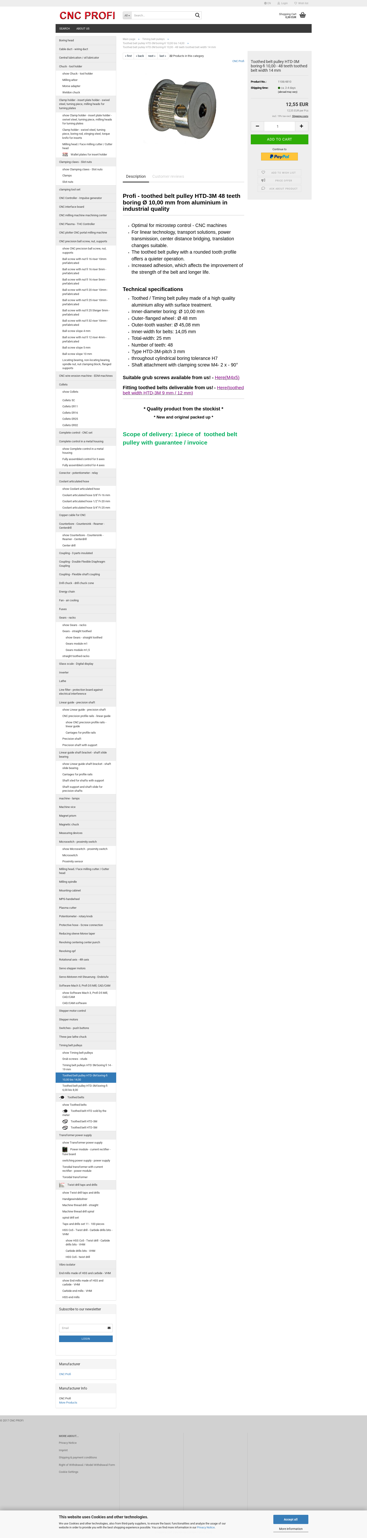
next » (151, 56)
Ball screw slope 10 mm (77, 354)
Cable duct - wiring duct (73, 49)
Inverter (63, 672)
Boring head (66, 40)
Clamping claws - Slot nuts (75, 162)
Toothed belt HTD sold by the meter (84, 1113)
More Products (68, 1402)
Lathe (62, 681)
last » (163, 56)
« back (140, 56)
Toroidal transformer (75, 1177)
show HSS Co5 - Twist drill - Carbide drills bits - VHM (88, 1242)
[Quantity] (279, 126)
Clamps (67, 175)
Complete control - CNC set (75, 432)
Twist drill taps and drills (78, 1185)
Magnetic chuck (69, 824)
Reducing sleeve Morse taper (77, 933)
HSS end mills (71, 1297)
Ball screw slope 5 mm (76, 347)
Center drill (69, 545)
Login (86, 1338)
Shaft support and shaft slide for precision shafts (82, 789)
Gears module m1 (77, 643)
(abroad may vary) (287, 92)
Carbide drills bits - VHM (80, 1250)
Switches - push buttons (74, 1028)
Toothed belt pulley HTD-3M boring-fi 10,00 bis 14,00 (84, 1077)
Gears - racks (67, 617)
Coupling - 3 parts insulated (76, 553)
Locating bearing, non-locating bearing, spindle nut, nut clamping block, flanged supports (86, 364)
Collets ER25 (70, 418)
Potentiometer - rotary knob (76, 916)
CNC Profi (238, 61)
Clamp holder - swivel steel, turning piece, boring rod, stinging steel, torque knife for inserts (86, 134)
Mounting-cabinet (70, 890)
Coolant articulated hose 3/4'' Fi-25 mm (86, 507)
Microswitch (70, 855)
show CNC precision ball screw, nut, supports (84, 250)
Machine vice (67, 807)
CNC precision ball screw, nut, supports (83, 241)
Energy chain (67, 591)
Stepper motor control (72, 1010)
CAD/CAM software (74, 1003)
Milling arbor (69, 80)
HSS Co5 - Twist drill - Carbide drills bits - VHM (87, 1232)
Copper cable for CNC (72, 515)
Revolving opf (67, 951)
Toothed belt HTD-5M (79, 1128)
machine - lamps (69, 798)
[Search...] (127, 15)
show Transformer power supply (82, 1142)
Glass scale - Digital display (76, 663)
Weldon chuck (71, 92)
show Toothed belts (74, 1104)
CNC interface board (71, 206)
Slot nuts (67, 181)
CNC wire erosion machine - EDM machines (86, 375)
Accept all (291, 1519)
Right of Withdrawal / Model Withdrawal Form (87, 1465)
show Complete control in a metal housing (83, 451)
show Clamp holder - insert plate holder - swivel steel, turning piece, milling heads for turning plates (87, 119)
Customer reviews (168, 176)
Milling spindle (68, 881)
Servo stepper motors (72, 968)
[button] (267, 3)
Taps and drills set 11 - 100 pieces (83, 1224)
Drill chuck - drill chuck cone (76, 583)
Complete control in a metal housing (81, 441)
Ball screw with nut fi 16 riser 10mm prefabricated (84, 261)
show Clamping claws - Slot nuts (82, 169)
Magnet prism (67, 815)
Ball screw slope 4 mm (76, 331)
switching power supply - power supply (86, 1160)
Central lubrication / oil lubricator (79, 57)
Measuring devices (71, 833)
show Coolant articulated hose (81, 488)
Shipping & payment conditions (78, 1457)
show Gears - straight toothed (84, 637)
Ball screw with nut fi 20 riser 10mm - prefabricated (85, 292)
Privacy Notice (206, 1527)
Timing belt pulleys (70, 1045)
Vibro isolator (67, 1264)
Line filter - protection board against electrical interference (81, 692)
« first (128, 56)
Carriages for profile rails (81, 732)
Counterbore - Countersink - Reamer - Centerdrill (82, 526)
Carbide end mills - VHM (77, 1290)
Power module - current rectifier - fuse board (86, 1151)
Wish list (301, 3)
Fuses (63, 609)
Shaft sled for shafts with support (83, 780)
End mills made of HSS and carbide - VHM (85, 1273)
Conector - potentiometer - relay (78, 472)
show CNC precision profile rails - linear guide (86, 724)
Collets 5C (68, 400)
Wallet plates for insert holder (84, 155)
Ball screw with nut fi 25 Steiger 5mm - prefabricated (86, 312)
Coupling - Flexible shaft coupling (79, 574)
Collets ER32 (70, 425)
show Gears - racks (74, 625)
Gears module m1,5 (78, 650)
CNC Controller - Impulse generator (80, 198)
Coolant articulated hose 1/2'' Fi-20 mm (86, 501)
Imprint (63, 1450)
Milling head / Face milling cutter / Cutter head (87, 146)
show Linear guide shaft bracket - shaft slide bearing (86, 766)
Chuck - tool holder (70, 66)
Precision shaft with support (79, 745)
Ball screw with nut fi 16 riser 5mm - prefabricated (84, 271)
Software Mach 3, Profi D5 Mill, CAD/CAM (84, 985)
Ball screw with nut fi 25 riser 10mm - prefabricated (85, 302)
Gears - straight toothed (76, 631)
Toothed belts (71, 1097)
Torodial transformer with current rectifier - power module (82, 1169)
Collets (63, 384)
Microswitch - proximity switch (78, 841)
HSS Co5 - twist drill (78, 1257)
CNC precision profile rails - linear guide (86, 716)
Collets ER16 (70, 412)
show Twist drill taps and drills (81, 1192)
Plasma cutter (67, 907)
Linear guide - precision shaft (77, 702)
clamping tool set (69, 189)
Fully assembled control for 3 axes (83, 459)
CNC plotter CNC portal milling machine (83, 232)
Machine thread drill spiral (78, 1211)
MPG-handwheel (69, 899)
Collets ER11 (70, 406)
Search (64, 28)
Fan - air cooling (69, 600)
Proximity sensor (72, 861)
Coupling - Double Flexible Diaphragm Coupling (82, 563)
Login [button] (282, 3)
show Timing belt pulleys (77, 1052)
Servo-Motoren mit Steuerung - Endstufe (84, 976)
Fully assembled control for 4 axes (83, 465)
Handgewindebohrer (74, 1199)
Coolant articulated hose (74, 481)
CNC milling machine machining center (83, 215)
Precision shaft (71, 738)
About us (83, 28)
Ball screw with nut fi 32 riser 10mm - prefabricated (85, 322)
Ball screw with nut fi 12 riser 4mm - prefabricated (84, 339)
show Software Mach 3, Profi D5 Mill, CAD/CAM (85, 995)
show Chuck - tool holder (77, 73)
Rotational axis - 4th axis (74, 959)
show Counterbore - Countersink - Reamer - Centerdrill (83, 537)
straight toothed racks (76, 656)
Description (136, 176)
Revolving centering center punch (79, 942)
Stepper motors (68, 1019)
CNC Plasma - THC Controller (77, 224)
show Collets (70, 391)
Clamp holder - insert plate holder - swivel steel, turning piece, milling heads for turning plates (84, 104)
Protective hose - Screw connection (81, 925)
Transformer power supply (75, 1135)
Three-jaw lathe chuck (73, 1036)
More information (291, 1529)
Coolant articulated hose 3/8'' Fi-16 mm (86, 495)
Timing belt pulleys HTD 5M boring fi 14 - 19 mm (87, 1067)
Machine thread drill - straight (80, 1205)
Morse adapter (71, 86)
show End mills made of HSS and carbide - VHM (82, 1282)
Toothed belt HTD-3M (79, 1121)
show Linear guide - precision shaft (84, 709)
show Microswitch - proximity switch (84, 849)
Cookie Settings (68, 1471)
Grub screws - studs (74, 1058)
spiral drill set (70, 1217)
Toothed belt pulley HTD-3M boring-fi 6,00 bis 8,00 (84, 1088)
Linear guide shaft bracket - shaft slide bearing (83, 754)
